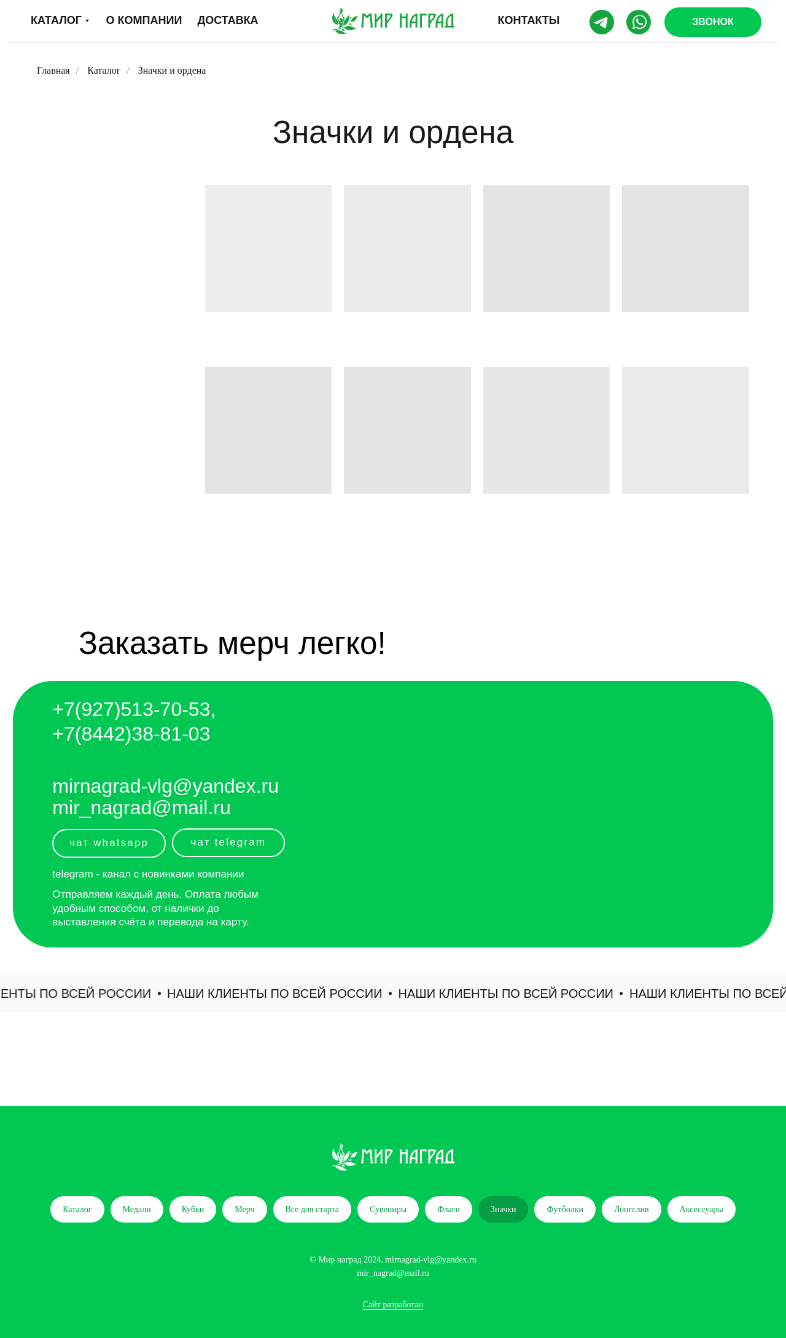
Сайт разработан (393, 1304)
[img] (393, 21)
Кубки (193, 1209)
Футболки (565, 1209)
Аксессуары (701, 1209)
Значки (503, 1209)
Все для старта (313, 1209)
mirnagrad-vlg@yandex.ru (165, 786)
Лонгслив (631, 1209)
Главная (53, 70)
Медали (137, 1209)
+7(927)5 (91, 709)
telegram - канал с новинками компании (148, 874)
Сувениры (388, 1209)
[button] (712, 22)
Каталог (103, 70)
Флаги (448, 1209)
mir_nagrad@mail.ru (141, 807)
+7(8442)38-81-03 (131, 734)
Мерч (244, 1209)
